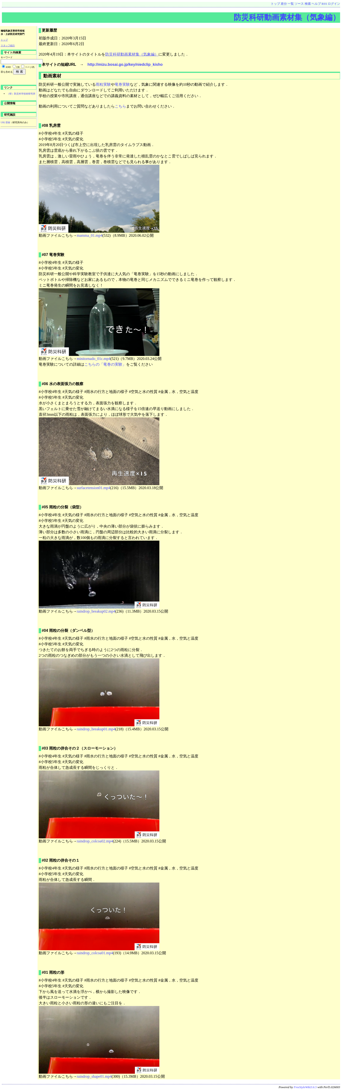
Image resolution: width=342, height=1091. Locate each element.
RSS (324, 3)
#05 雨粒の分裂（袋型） (62, 507)
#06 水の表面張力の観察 (62, 384)
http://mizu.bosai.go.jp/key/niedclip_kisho (124, 64)
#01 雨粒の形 (53, 972)
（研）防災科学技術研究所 (21, 93)
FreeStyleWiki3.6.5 (305, 1087)
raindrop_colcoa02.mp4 (95, 841)
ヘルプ (316, 3)
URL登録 (5, 122)
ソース (299, 3)
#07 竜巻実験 (53, 255)
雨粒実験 (103, 84)
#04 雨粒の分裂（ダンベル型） (68, 630)
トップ (275, 3)
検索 (308, 3)
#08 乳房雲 (51, 125)
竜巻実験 (122, 84)
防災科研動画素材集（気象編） (287, 17)
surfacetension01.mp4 (93, 488)
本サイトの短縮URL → (65, 64)
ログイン (334, 3)
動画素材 (51, 75)
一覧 (291, 3)
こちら (120, 106)
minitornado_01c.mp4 (93, 359)
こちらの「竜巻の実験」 (105, 364)
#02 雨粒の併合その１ (61, 860)
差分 (284, 3)
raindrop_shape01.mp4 (94, 1076)
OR (18, 67)
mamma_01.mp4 (89, 235)
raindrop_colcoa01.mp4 (95, 953)
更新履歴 (49, 30)
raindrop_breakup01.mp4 (96, 729)
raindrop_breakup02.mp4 (96, 611)
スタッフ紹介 (8, 45)
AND (8, 67)
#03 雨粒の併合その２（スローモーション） (80, 748)
